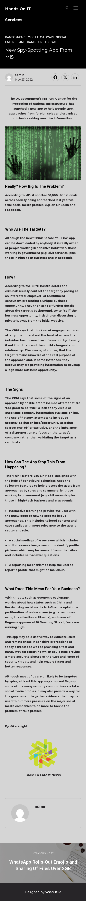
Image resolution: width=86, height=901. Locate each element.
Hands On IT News (41, 42)
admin (19, 75)
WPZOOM (53, 892)
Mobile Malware (41, 37)
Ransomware (15, 37)
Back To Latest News (43, 775)
